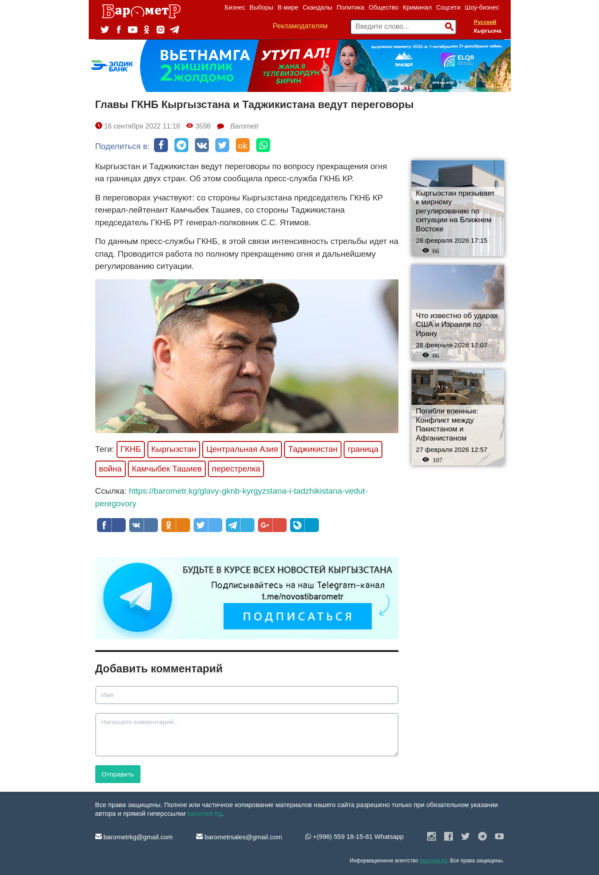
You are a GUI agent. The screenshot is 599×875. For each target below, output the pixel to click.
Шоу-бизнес (482, 7)
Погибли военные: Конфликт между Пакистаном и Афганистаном (447, 424)
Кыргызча (487, 30)
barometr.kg (204, 813)
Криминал (417, 7)
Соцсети (448, 7)
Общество (383, 7)
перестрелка (236, 468)
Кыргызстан (173, 449)
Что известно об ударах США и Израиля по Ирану (457, 325)
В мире (288, 7)
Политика (351, 7)
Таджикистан (313, 449)
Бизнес (234, 7)
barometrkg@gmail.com (134, 837)
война (110, 468)
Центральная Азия (242, 449)
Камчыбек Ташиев (167, 468)
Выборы (262, 7)
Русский (485, 22)
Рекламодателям (300, 26)
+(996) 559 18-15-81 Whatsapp (354, 836)
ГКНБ (130, 449)
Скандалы (317, 7)
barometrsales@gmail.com (239, 837)
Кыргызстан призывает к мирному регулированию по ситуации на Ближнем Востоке (455, 211)
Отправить (118, 774)
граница (363, 449)
